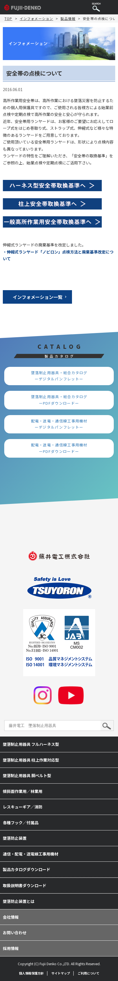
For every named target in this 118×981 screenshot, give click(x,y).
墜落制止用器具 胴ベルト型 (27, 775)
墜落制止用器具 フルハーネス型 (31, 744)
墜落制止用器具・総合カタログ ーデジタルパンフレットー (61, 376)
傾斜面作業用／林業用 (22, 791)
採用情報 (11, 948)
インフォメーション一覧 (37, 297)
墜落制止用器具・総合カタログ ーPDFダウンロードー (61, 400)
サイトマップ (60, 973)
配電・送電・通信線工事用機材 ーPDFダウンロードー (61, 448)
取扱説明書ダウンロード (24, 885)
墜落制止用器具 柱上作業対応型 (31, 760)
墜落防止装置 (15, 838)
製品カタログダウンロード (26, 869)
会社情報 (11, 917)
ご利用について (88, 973)
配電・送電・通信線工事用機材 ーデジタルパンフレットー (61, 424)
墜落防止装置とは (18, 901)
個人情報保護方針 (31, 973)
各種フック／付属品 (20, 822)
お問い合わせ (15, 932)
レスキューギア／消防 (22, 807)
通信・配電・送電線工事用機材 (30, 854)
